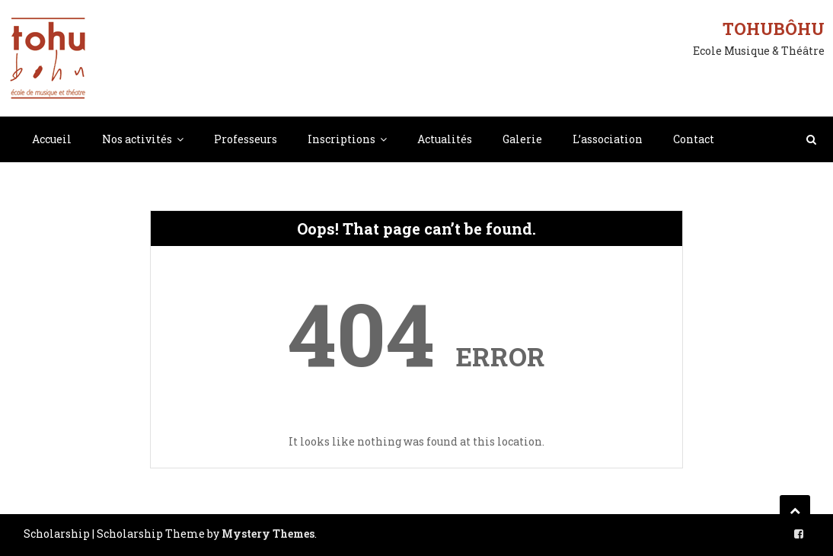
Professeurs (245, 139)
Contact (693, 139)
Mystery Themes (268, 533)
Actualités (444, 139)
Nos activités (137, 139)
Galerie (522, 139)
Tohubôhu (774, 29)
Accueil (52, 139)
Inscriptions (341, 139)
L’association (608, 139)
